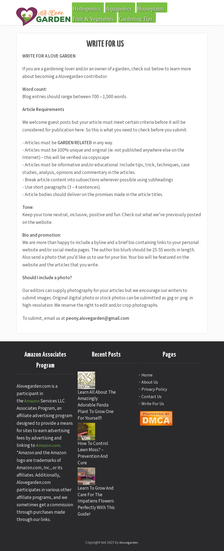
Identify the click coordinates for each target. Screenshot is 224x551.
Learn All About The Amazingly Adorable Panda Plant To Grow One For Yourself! (97, 405)
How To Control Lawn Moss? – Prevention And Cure (93, 453)
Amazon (32, 401)
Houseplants (150, 9)
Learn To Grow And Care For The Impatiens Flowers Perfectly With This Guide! (96, 501)
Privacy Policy (154, 389)
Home (147, 375)
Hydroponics (86, 9)
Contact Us (151, 396)
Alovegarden (128, 542)
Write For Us (152, 404)
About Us (149, 382)
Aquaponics (119, 9)
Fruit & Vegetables (93, 19)
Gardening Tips (136, 19)
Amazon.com (48, 445)
